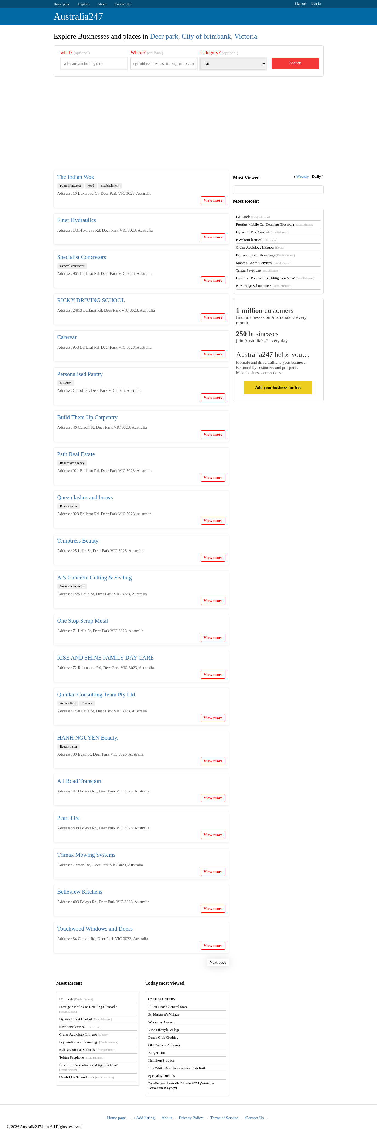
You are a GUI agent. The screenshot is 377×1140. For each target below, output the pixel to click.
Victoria (245, 36)
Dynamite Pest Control (262, 232)
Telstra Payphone (258, 270)
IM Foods (253, 217)
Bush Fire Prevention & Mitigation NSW (275, 278)
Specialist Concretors (81, 257)
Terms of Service (224, 1118)
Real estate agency (72, 463)
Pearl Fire (68, 818)
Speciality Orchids (161, 1076)
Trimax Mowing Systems (86, 855)
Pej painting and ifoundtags (265, 255)
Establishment (110, 186)
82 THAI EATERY (161, 999)
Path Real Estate (76, 454)
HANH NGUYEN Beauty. (87, 737)
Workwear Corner (161, 1022)
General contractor (72, 266)
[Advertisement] (189, 127)
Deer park (164, 36)
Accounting (67, 703)
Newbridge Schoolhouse (263, 286)
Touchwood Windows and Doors (95, 928)
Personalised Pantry (80, 374)
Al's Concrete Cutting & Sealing (94, 577)
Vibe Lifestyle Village (163, 1030)
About (102, 4)
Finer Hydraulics (76, 220)
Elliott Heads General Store (167, 1007)
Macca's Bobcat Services (263, 263)
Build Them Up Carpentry (87, 417)
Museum (66, 383)
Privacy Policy (191, 1118)
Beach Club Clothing (163, 1037)
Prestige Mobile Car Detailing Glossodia (275, 224)
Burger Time (157, 1053)
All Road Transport (79, 781)
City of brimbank (206, 36)
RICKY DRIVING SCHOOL (91, 300)
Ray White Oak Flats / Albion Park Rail (176, 1068)
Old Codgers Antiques (164, 1045)
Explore (83, 4)
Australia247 (78, 16)
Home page (62, 4)
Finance (87, 703)
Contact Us (123, 4)
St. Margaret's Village (163, 1014)
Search (295, 63)
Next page (218, 962)
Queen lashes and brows (85, 497)
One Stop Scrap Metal (82, 620)
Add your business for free (278, 387)
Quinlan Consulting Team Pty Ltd (96, 694)
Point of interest (70, 186)
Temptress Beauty (78, 540)
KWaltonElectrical (257, 240)
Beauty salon (68, 506)
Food (90, 186)
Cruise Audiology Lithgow (260, 247)
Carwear (67, 337)
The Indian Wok (76, 177)
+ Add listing (144, 1118)
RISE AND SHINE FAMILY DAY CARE (105, 657)
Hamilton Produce (161, 1060)
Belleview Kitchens (79, 891)
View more (213, 200)
